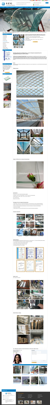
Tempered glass (5, 35)
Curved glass (19, 396)
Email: (3, 395)
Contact (39, 7)
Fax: (3, 396)
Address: (4, 399)
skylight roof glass (35, 348)
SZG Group (26, 7)
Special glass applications (6, 42)
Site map (39, 397)
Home (3, 7)
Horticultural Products (5, 48)
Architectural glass (9, 32)
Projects (16, 7)
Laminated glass (5, 36)
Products (7, 7)
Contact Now (7, 72)
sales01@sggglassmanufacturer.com (39, 5)
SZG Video (31, 7)
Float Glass (4, 43)
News (35, 7)
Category (6, 32)
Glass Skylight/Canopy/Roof (16, 32)
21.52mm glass (31, 348)
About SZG (11, 7)
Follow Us (4, 390)
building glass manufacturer (18, 348)
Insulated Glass (5, 37)
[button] (49, 20)
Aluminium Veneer (5, 47)
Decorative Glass (30, 396)
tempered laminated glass (25, 348)
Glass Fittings (4, 46)
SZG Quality (21, 7)
